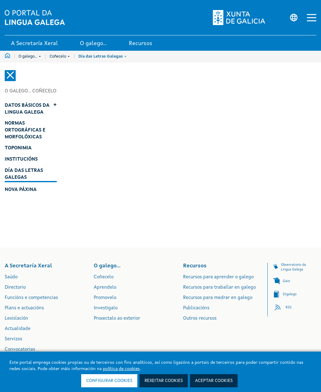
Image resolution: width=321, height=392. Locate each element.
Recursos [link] (140, 43)
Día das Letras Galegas (102, 56)
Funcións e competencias (31, 298)
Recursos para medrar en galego (217, 298)
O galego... (29, 56)
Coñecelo (60, 56)
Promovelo (105, 298)
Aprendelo (105, 287)
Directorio (15, 287)
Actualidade (17, 329)
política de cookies (121, 369)
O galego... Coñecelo (30, 91)
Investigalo (106, 308)
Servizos (13, 339)
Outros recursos (200, 318)
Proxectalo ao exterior (117, 318)
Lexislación (16, 318)
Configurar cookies (109, 381)
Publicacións (196, 308)
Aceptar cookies (214, 381)
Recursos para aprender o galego (218, 277)
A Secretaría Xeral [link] (34, 43)
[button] (311, 17)
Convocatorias (20, 349)
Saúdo (11, 277)
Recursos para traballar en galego (219, 287)
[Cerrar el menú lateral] (10, 75)
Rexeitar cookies (164, 381)
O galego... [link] (93, 43)
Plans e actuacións (24, 308)
